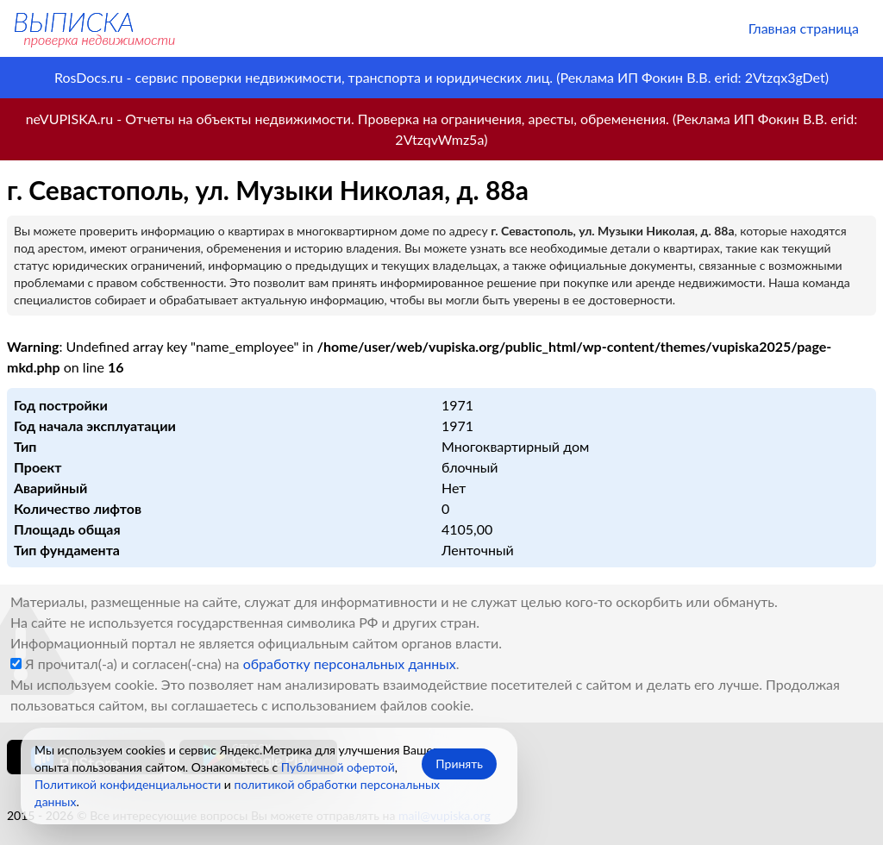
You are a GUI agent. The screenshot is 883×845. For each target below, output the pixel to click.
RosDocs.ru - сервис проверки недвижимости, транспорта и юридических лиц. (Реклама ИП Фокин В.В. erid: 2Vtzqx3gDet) (441, 77)
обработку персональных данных (349, 663)
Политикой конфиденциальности (127, 784)
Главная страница (803, 28)
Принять (459, 763)
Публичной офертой (338, 767)
